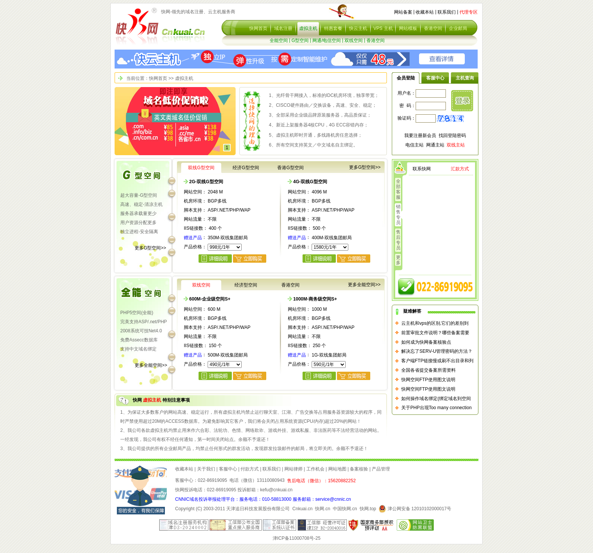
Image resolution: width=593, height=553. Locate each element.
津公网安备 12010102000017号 (415, 508)
